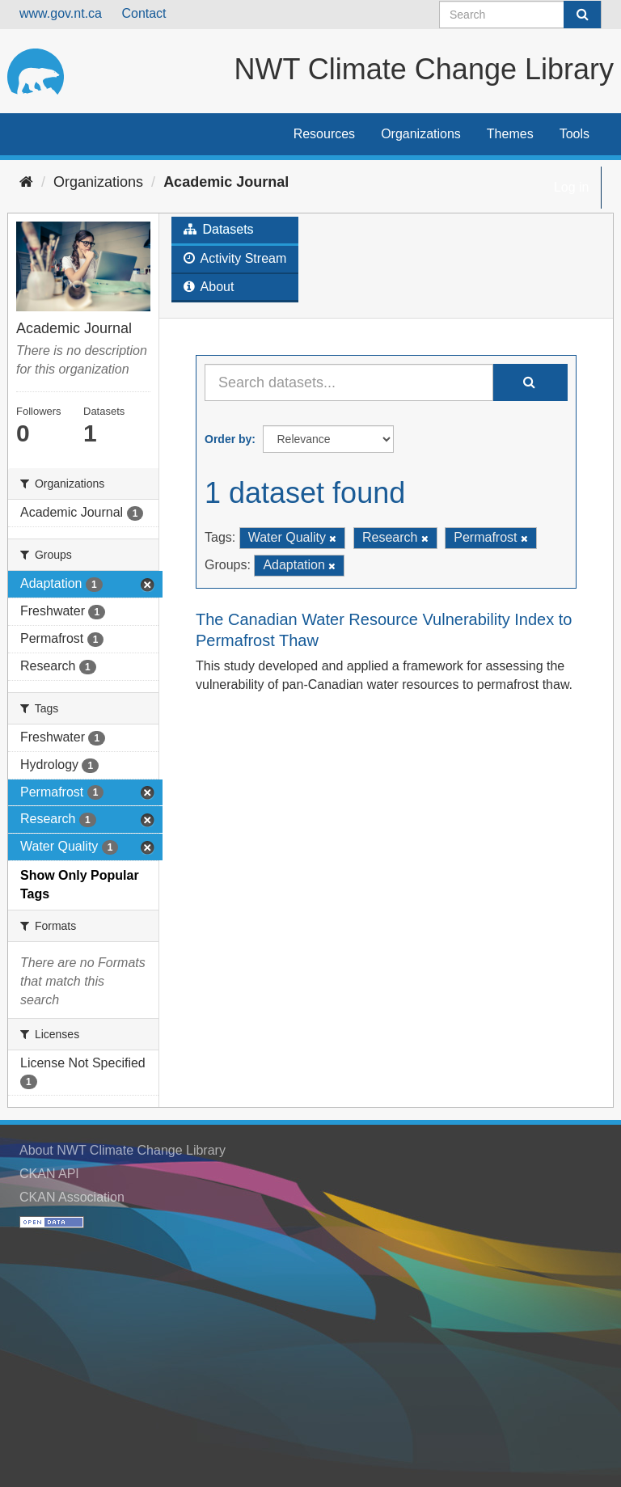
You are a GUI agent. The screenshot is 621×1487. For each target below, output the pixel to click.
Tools (574, 134)
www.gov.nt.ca (60, 13)
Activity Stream (235, 258)
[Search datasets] (520, 14)
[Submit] (582, 14)
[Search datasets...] (349, 382)
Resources (324, 134)
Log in (571, 187)
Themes (510, 134)
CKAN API (49, 1174)
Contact (143, 13)
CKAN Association (72, 1197)
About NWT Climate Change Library (122, 1150)
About (209, 287)
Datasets (219, 229)
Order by (228, 439)
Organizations (421, 134)
